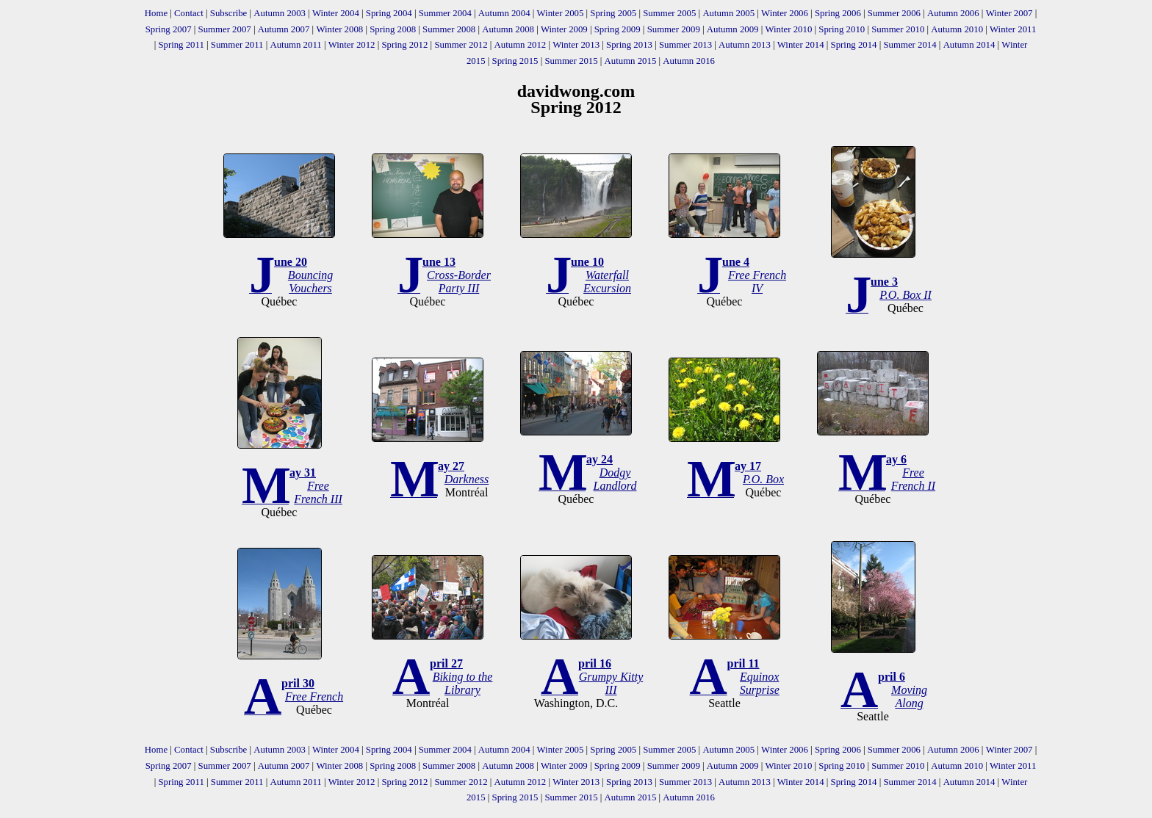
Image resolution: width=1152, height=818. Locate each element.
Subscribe (228, 13)
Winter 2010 (788, 29)
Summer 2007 (224, 29)
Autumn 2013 (745, 45)
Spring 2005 (613, 13)
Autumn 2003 (279, 13)
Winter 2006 (784, 13)
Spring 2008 (393, 29)
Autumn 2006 (953, 13)
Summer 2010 (897, 29)
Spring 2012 (404, 45)
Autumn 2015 (631, 61)
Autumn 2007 (284, 29)
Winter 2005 (560, 13)
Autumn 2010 (957, 29)
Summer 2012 (460, 45)
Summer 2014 (909, 45)
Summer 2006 (894, 13)
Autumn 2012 (520, 45)
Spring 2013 (629, 45)
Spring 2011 (181, 45)
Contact (189, 13)
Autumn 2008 (508, 29)
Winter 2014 (800, 45)
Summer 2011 (237, 45)
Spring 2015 (515, 61)
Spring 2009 (617, 29)
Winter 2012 (351, 45)
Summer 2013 (685, 45)
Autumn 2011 (295, 45)
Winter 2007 (1009, 13)
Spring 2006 (838, 13)
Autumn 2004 (504, 13)
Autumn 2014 (969, 45)
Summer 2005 (669, 13)
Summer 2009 (673, 29)
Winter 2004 (335, 13)
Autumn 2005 (728, 13)
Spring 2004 (389, 13)
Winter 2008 (339, 29)
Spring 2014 (854, 45)
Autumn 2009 (733, 29)
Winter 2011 (1013, 29)
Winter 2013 (576, 45)
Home (156, 13)
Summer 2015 (570, 61)
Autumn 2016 (689, 61)
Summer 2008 (448, 29)
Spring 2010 (841, 29)
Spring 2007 (168, 29)
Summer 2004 (445, 13)
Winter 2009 (564, 29)
